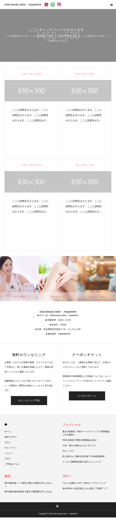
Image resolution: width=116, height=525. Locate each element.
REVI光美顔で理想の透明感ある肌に (80, 440)
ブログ (8, 458)
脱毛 (8, 476)
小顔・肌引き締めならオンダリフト (79, 445)
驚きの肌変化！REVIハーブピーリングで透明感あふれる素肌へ (86, 433)
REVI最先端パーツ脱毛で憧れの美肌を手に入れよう (28, 484)
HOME (6, 424)
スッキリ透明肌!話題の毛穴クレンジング (82, 462)
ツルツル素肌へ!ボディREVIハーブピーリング (84, 483)
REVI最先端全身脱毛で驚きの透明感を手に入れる (28, 491)
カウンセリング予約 (29, 400)
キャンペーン (11, 448)
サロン (8, 442)
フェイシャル (72, 424)
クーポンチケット (87, 396)
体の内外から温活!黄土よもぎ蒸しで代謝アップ (85, 488)
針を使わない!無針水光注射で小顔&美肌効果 (84, 456)
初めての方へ (11, 437)
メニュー (9, 453)
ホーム (8, 431)
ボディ (67, 476)
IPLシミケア (68, 451)
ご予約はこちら (12, 464)
